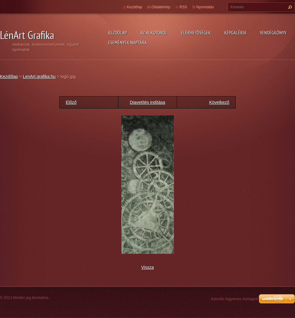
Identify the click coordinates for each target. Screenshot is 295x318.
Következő (219, 102)
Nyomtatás (205, 7)
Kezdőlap (117, 32)
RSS (183, 7)
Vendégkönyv (273, 32)
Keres (289, 7)
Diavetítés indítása (147, 102)
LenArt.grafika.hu (39, 76)
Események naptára (127, 42)
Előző (71, 102)
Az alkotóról (153, 32)
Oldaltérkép (160, 7)
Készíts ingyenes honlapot (234, 298)
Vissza (147, 267)
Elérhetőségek (196, 32)
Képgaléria (235, 32)
